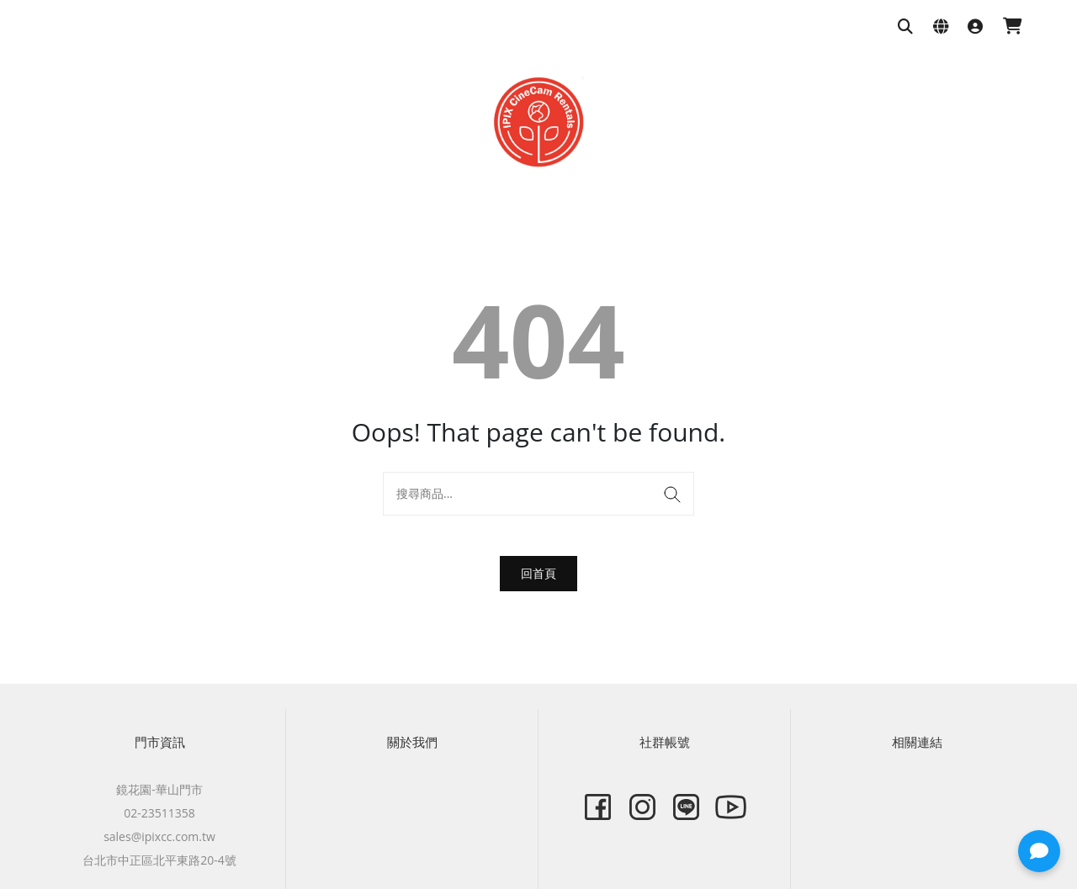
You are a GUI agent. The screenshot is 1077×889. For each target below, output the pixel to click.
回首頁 (538, 573)
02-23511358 (159, 813)
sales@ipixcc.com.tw (159, 836)
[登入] (975, 27)
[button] (1039, 851)
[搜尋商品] (905, 27)
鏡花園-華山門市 (159, 789)
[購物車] (1012, 27)
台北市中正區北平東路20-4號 (159, 860)
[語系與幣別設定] (940, 27)
